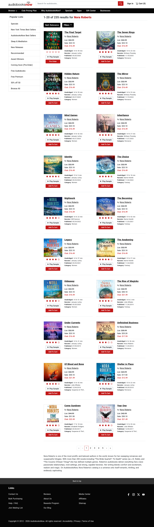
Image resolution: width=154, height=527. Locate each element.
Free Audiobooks (18, 71)
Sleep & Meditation (19, 41)
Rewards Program (51, 503)
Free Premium (17, 77)
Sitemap (82, 503)
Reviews (47, 494)
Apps (79, 10)
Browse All (15, 88)
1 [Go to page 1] (86, 448)
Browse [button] (12, 10)
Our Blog (47, 508)
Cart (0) (141, 3)
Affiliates (82, 499)
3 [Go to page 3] (94, 448)
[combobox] (79, 3)
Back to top (77, 481)
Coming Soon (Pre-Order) (22, 65)
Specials (69, 10)
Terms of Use (88, 521)
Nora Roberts (72, 36)
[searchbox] (77, 3)
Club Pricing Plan (29, 10)
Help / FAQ (13, 503)
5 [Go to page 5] (102, 448)
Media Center (84, 494)
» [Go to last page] (110, 448)
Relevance (52, 25)
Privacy (77, 521)
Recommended (17, 53)
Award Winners (17, 59)
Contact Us (13, 494)
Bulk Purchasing (15, 499)
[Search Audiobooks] (120, 3)
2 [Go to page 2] (90, 448)
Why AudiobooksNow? (51, 10)
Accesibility (68, 521)
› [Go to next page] (106, 448)
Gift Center (91, 10)
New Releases (17, 47)
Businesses (105, 10)
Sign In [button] (130, 3)
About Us (48, 499)
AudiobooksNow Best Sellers (23, 35)
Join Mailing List (15, 508)
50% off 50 (15, 83)
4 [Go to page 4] (98, 448)
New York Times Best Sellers (23, 29)
